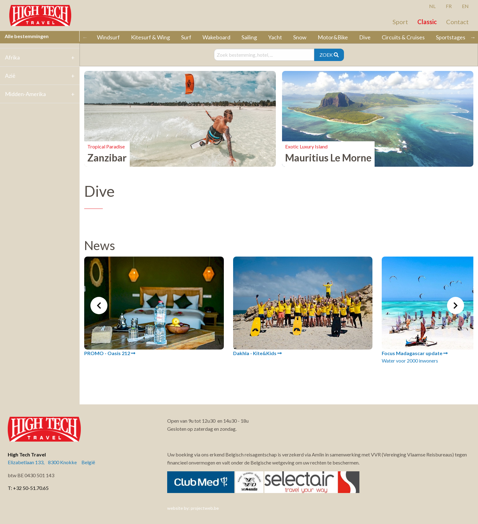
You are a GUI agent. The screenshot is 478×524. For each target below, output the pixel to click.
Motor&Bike (333, 37)
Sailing (249, 37)
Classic (427, 21)
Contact (457, 21)
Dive (365, 37)
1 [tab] (255, 379)
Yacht (275, 37)
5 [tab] (292, 379)
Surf (186, 37)
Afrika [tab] (12, 57)
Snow (299, 37)
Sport (400, 21)
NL (432, 6)
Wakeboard (216, 37)
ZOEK (329, 55)
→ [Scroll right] (473, 37)
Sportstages (450, 37)
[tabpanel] (154, 307)
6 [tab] (302, 379)
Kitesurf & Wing (150, 37)
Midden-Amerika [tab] (25, 93)
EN (465, 6)
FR (449, 6)
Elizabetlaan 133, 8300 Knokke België (51, 462)
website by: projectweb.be (193, 508)
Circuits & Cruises (403, 37)
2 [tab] (265, 379)
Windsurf (108, 37)
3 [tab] (274, 379)
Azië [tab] (10, 75)
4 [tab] (283, 379)
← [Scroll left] (85, 37)
